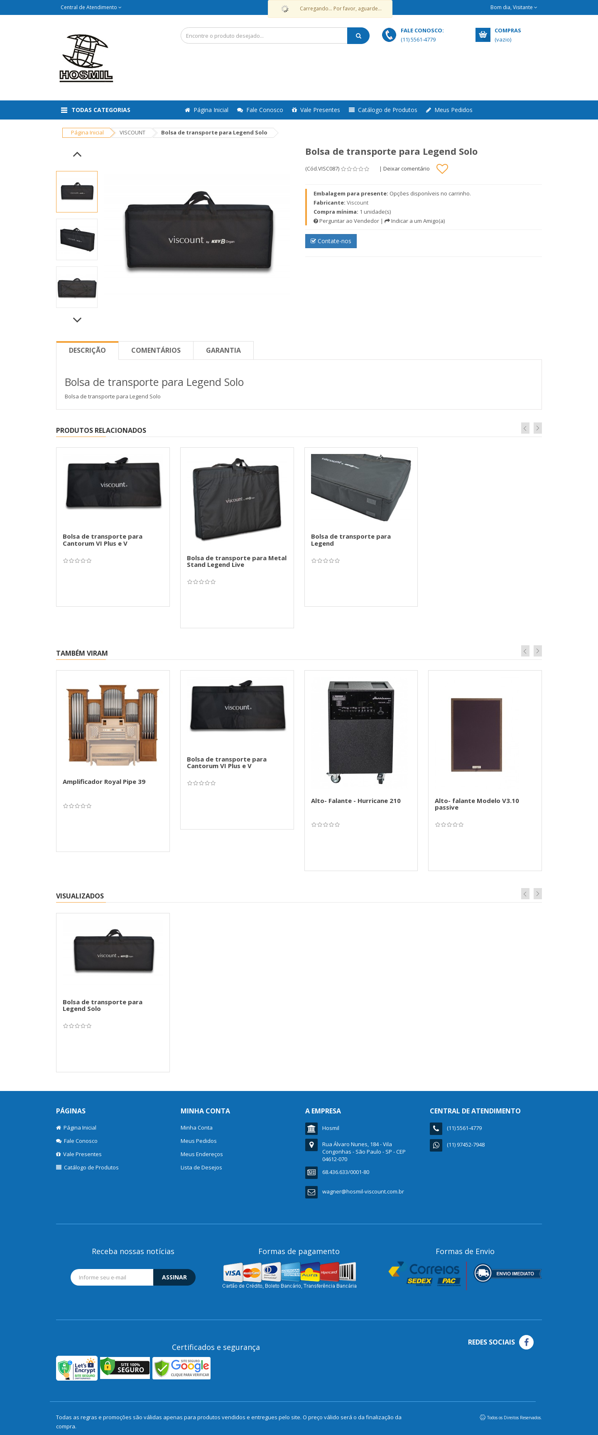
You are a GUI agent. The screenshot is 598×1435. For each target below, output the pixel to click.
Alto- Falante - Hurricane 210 (356, 800)
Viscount (357, 202)
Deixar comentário (406, 168)
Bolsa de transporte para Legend (351, 539)
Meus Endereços (202, 1154)
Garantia (223, 350)
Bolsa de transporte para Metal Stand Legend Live (237, 561)
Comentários (156, 350)
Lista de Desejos (201, 1167)
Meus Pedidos (449, 110)
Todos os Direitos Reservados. (514, 1417)
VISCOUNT (132, 132)
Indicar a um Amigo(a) (415, 221)
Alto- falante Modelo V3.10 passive (477, 804)
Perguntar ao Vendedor (346, 221)
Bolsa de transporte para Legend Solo (102, 1005)
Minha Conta (197, 1127)
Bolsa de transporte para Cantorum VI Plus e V (102, 539)
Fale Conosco (260, 110)
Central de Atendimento (91, 7)
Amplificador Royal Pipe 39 (104, 781)
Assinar (174, 1277)
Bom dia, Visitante (513, 7)
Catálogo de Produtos (383, 110)
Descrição (87, 350)
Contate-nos (331, 241)
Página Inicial (206, 110)
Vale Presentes (316, 110)
